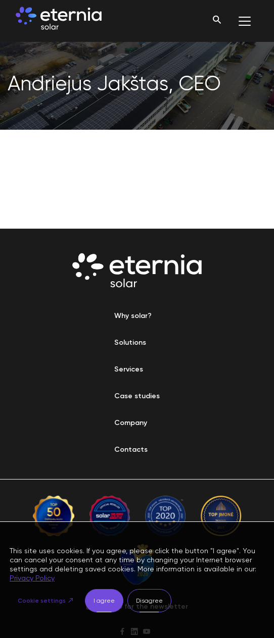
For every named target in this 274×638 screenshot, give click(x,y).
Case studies (137, 396)
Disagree (149, 600)
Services (128, 369)
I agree (104, 600)
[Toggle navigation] (244, 21)
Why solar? (133, 315)
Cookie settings (42, 600)
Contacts (131, 449)
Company (130, 422)
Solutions (130, 342)
